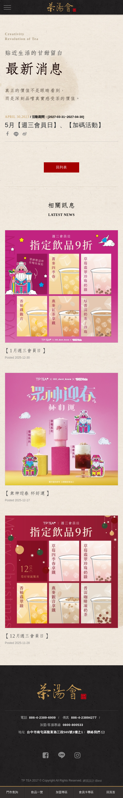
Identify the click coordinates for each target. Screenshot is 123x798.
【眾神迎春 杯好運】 (27, 493)
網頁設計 (89, 780)
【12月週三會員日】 (27, 636)
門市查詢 (12, 792)
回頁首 (110, 792)
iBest (98, 780)
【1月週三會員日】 (25, 350)
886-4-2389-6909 (42, 717)
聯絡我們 (96, 732)
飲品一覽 (37, 792)
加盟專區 (61, 792)
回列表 (61, 167)
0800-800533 (73, 725)
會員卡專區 (86, 792)
